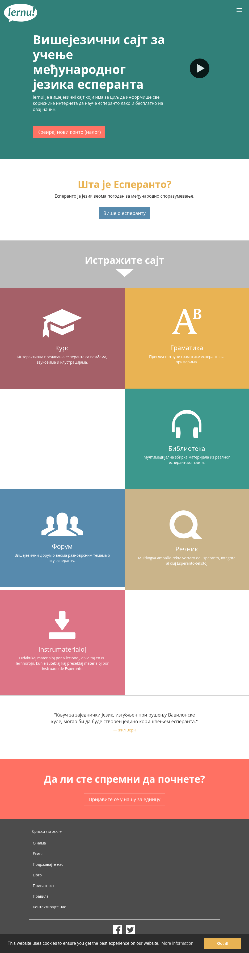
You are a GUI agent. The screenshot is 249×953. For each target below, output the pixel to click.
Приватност (43, 885)
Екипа (38, 853)
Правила (41, 896)
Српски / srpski (47, 831)
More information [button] (177, 943)
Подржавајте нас (48, 864)
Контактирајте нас (49, 906)
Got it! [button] (222, 943)
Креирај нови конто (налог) (69, 132)
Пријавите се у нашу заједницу (124, 799)
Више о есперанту (124, 213)
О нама (39, 843)
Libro (37, 874)
